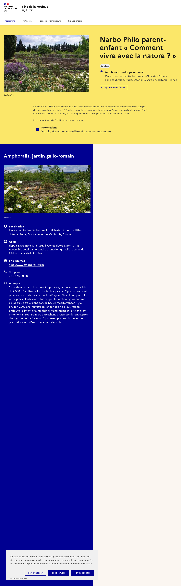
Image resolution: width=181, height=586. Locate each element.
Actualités (28, 20)
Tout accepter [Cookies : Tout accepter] (82, 572)
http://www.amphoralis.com (26, 265)
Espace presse (75, 20)
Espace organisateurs (50, 20)
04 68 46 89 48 (18, 276)
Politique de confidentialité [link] (18, 578)
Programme (9, 20)
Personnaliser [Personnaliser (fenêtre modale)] (35, 572)
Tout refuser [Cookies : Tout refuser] (58, 572)
